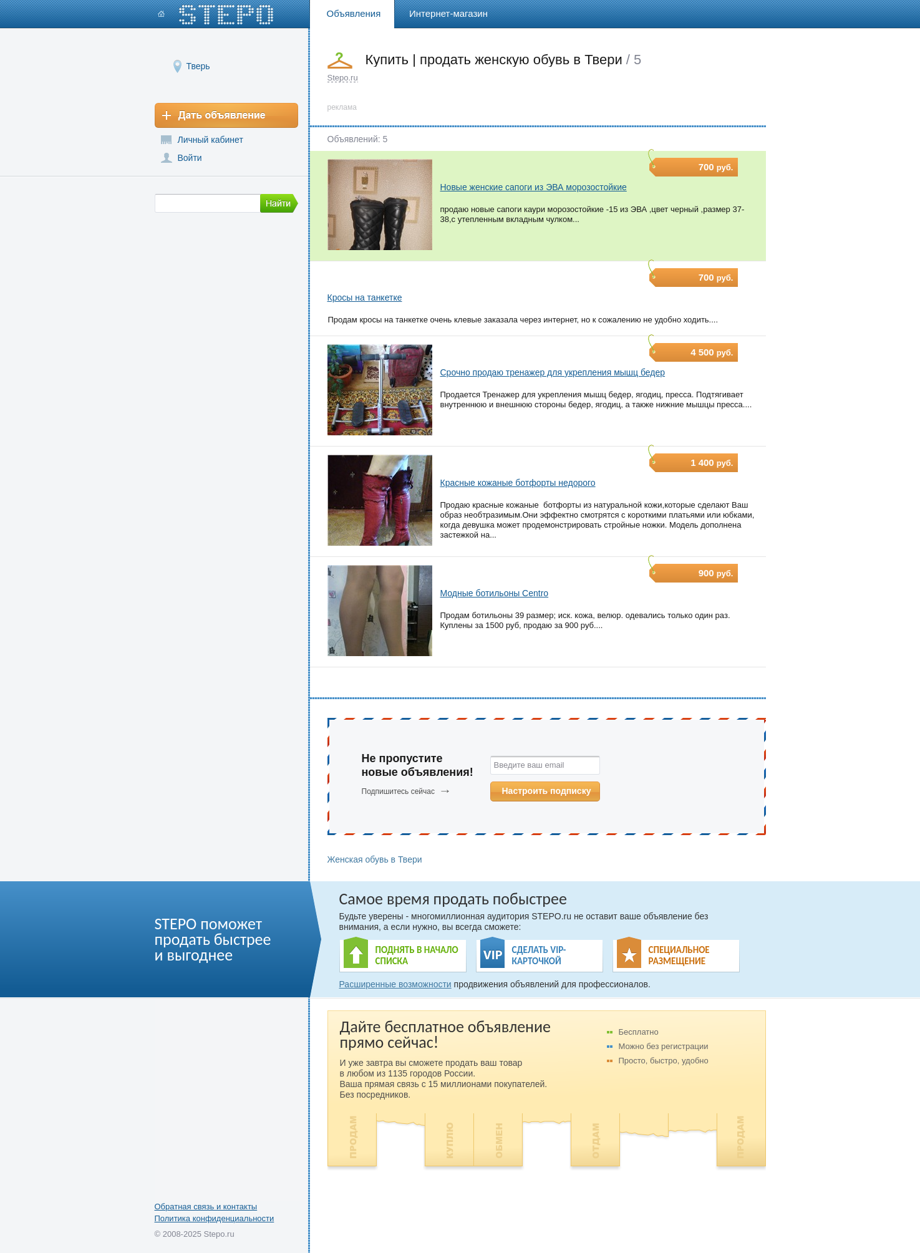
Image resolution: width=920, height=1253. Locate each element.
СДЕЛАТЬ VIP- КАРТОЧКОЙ (539, 955)
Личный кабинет (210, 140)
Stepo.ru (342, 77)
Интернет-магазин (448, 13)
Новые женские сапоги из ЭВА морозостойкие (533, 187)
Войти (190, 158)
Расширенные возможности (395, 984)
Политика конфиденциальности (214, 1218)
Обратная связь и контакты (206, 1206)
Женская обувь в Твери (374, 859)
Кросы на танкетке (364, 297)
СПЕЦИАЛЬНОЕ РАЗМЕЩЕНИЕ (679, 955)
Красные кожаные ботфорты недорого (518, 483)
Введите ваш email (529, 765)
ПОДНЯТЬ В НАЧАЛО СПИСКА (416, 955)
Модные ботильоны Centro (494, 593)
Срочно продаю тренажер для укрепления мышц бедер (553, 372)
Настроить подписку (546, 791)
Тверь (198, 65)
